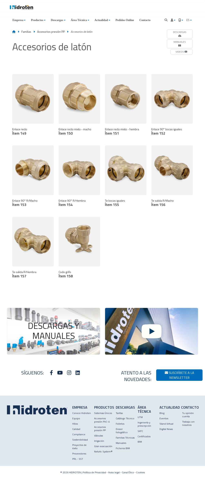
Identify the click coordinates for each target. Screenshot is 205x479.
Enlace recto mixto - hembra (122, 129)
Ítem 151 (112, 133)
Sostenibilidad (80, 440)
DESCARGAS (179, 33)
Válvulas (98, 435)
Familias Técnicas (125, 438)
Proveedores (79, 453)
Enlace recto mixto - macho (75, 129)
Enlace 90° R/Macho (25, 200)
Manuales (121, 443)
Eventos (163, 418)
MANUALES (180, 43)
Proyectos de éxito (79, 446)
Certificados (144, 436)
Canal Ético (128, 472)
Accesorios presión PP (51, 31)
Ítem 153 (19, 204)
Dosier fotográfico (122, 430)
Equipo (76, 418)
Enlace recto (19, 129)
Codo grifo (65, 272)
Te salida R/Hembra (24, 272)
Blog (161, 413)
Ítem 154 (66, 204)
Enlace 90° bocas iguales (166, 129)
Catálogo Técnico (125, 418)
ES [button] (188, 20)
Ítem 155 (112, 204)
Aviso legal (114, 472)
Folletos (120, 424)
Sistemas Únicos (103, 413)
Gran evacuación (103, 446)
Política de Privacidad (94, 472)
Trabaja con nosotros (188, 423)
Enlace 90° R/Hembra (72, 200)
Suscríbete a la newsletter (179, 375)
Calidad (76, 429)
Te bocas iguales (115, 200)
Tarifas (119, 413)
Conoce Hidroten (81, 413)
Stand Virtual (166, 424)
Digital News (166, 429)
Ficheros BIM (123, 448)
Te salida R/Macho (162, 200)
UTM (140, 417)
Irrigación (99, 441)
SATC (140, 431)
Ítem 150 (66, 133)
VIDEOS (181, 52)
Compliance (78, 434)
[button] (19, 20)
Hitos (75, 424)
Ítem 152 (158, 133)
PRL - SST (77, 459)
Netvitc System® (103, 451)
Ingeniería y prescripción (144, 424)
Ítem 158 (66, 276)
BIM (140, 442)
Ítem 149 (19, 133)
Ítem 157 (19, 276)
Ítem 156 (158, 204)
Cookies (140, 472)
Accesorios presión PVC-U (102, 420)
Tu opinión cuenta (188, 414)
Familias (26, 31)
